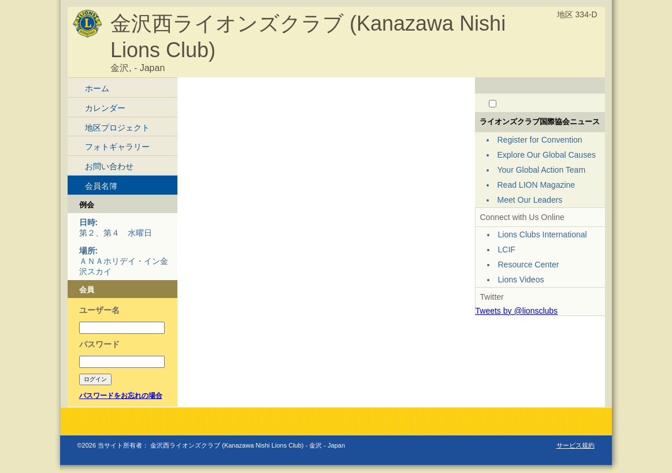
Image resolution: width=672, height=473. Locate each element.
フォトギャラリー (117, 146)
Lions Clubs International (542, 234)
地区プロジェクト (117, 127)
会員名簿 (101, 186)
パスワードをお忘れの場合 (120, 396)
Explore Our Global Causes (546, 154)
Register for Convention (539, 139)
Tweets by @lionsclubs (517, 310)
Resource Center (528, 264)
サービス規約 (575, 445)
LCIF (506, 249)
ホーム (97, 88)
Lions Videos (521, 279)
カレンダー (105, 108)
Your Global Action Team (541, 169)
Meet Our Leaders (530, 199)
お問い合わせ (109, 166)
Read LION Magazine (536, 184)
